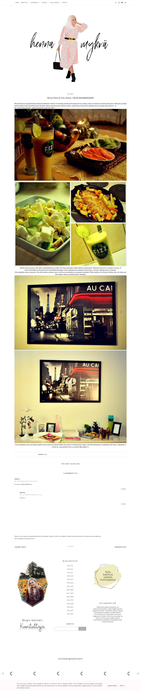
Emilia (17, 479)
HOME (17, 2)
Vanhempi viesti (120, 547)
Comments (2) (42, 454)
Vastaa (123, 489)
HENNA (22, 493)
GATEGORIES (34, 2)
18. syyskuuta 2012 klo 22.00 (25, 481)
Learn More (112, 686)
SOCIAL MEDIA (54, 2)
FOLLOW (44, 2)
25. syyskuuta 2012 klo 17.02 (31, 495)
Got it (122, 686)
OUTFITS (64, 2)
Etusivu (70, 546)
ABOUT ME (24, 2)
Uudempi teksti (20, 547)
